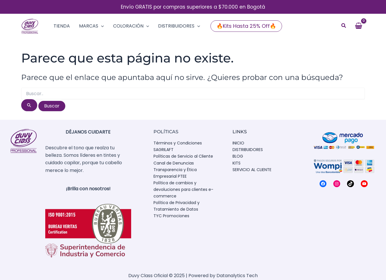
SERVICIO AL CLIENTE (252, 170)
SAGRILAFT (163, 149)
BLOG (238, 156)
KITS (237, 163)
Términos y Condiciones (177, 143)
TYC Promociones (171, 216)
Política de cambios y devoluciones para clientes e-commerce (183, 189)
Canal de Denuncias (173, 163)
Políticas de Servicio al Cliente (183, 156)
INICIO (238, 143)
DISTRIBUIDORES (248, 149)
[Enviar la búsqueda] (29, 105)
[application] (101, 26)
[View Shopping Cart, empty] (358, 26)
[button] (246, 26)
